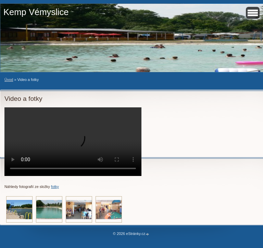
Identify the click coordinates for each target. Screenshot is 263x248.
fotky (55, 187)
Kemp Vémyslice (36, 12)
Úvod (8, 80)
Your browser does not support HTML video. (72, 141)
